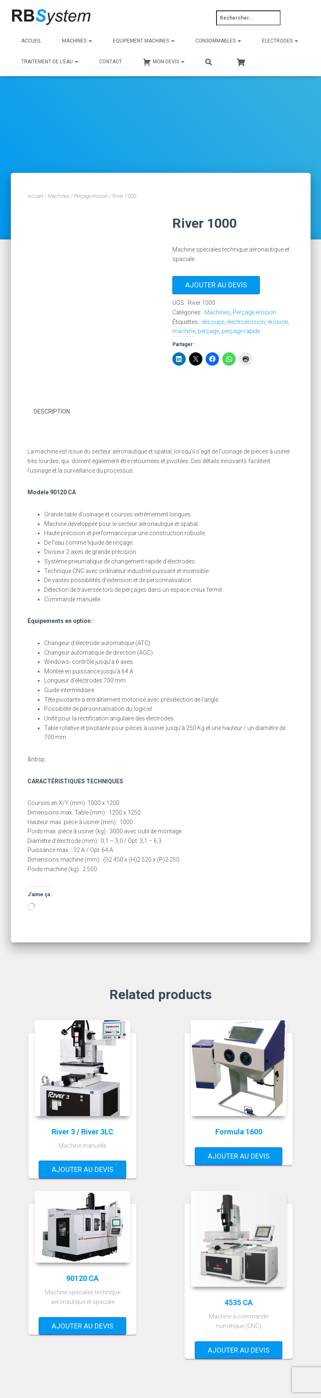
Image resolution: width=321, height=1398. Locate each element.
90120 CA (82, 1277)
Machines (77, 41)
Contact (110, 62)
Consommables (218, 41)
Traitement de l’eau (49, 62)
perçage (208, 331)
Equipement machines (143, 41)
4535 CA (238, 1302)
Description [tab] (52, 411)
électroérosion (246, 322)
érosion (278, 322)
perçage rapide (240, 331)
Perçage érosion (91, 196)
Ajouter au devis (216, 285)
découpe (213, 322)
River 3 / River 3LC (82, 1130)
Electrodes (280, 41)
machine (183, 331)
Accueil (31, 41)
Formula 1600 (238, 1130)
